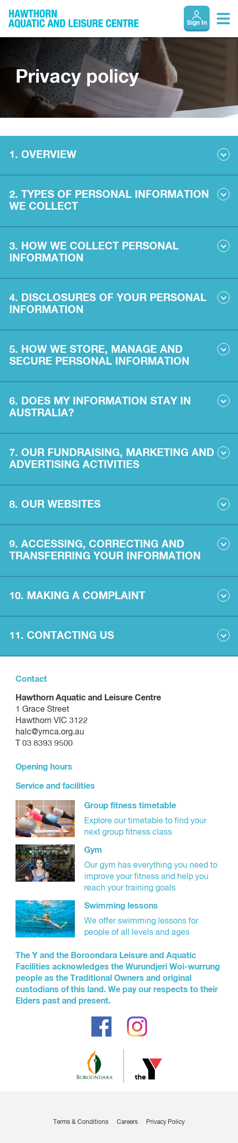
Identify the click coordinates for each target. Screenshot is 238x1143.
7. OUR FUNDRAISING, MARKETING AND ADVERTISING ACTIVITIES (111, 459)
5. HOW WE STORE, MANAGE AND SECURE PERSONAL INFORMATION (99, 356)
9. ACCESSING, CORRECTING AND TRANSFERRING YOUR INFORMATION (105, 550)
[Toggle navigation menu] (223, 18)
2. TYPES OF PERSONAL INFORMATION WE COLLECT (109, 201)
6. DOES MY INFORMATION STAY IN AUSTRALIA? (100, 407)
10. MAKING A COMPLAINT (77, 596)
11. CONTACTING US (61, 636)
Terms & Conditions (80, 1122)
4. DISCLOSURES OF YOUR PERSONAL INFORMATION (108, 304)
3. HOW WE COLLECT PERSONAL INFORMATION (94, 252)
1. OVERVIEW (42, 155)
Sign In (197, 23)
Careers (127, 1122)
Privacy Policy (165, 1122)
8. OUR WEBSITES (55, 504)
